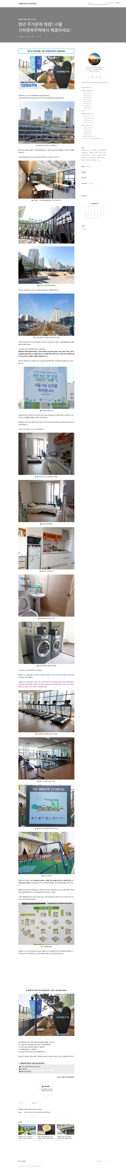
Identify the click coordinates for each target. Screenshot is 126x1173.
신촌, (98, 150)
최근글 (83, 166)
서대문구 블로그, (101, 157)
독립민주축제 (87, 134)
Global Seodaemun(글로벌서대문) (93, 138)
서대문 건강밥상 (88, 120)
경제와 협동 (87, 97)
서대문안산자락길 (88, 128)
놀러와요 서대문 (87, 125)
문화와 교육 (87, 93)
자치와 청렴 (87, 103)
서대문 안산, (94, 155)
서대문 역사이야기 (88, 122)
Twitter (91, 183)
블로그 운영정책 (22, 1161)
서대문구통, (93, 160)
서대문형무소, (84, 150)
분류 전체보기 (86, 87)
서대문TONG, (84, 157)
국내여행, (88, 160)
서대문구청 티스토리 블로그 (27, 4)
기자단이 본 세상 (89, 118)
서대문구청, (92, 152)
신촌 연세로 (87, 130)
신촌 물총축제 (87, 132)
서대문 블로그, (84, 152)
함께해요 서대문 (87, 113)
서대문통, (94, 150)
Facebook (84, 183)
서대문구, (104, 155)
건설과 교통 (87, 101)
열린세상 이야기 (88, 116)
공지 (83, 111)
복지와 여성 (87, 99)
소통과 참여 (87, 108)
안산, (90, 150)
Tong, (98, 160)
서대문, (99, 155)
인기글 (88, 166)
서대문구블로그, (92, 157)
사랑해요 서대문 (87, 90)
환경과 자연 (87, 95)
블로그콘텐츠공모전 (89, 136)
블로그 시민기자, (99, 152)
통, (105, 152)
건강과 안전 (87, 105)
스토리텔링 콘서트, (85, 155)
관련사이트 (99, 1161)
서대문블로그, (103, 150)
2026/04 (94, 203)
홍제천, (83, 160)
